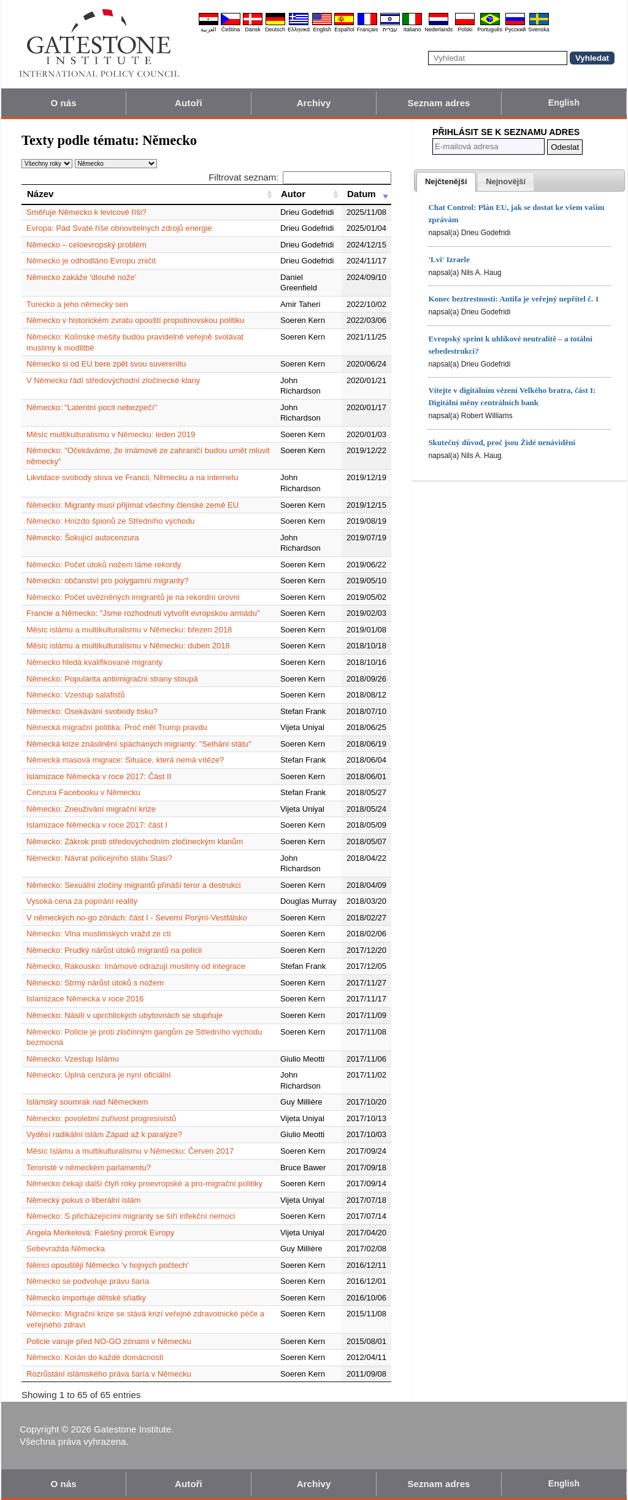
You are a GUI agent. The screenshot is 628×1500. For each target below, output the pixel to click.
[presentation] (446, 182)
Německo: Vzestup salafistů (75, 694)
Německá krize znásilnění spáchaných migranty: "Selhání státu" (138, 743)
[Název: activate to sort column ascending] (148, 194)
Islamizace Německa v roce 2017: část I (96, 825)
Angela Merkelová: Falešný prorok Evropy (100, 1232)
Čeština (230, 29)
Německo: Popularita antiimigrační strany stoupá (112, 678)
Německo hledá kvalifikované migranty (94, 662)
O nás (63, 103)
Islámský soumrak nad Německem (87, 1101)
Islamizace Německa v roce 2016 (85, 998)
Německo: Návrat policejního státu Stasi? (99, 858)
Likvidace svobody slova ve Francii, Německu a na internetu (132, 477)
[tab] (446, 182)
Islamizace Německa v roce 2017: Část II (98, 776)
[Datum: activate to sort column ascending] (366, 194)
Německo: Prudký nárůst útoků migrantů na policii (114, 950)
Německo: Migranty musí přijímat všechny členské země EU (132, 505)
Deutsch (275, 29)
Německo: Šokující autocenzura (82, 537)
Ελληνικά (299, 29)
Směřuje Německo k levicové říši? (86, 212)
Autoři (188, 103)
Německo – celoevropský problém (86, 244)
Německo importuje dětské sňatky (86, 1297)
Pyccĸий (515, 29)
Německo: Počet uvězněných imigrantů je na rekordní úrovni (133, 597)
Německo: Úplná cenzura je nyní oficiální (98, 1074)
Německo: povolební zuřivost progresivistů (101, 1118)
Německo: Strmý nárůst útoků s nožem (95, 982)
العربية (208, 29)
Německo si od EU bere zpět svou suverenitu (106, 363)
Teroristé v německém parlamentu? (88, 1167)
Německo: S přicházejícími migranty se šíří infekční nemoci (130, 1216)
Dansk (253, 29)
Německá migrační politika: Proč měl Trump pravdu (116, 727)
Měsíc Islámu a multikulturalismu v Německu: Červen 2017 (130, 1151)
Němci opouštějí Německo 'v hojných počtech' (107, 1265)
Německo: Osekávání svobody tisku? (92, 711)
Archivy (314, 103)
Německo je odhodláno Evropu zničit (91, 260)
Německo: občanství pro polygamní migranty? (107, 580)
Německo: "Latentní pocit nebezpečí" (91, 407)
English (322, 29)
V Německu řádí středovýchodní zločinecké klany (113, 380)
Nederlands (438, 29)
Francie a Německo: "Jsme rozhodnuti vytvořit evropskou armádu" (143, 613)
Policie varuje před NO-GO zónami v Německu (108, 1341)
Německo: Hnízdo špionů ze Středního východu (110, 521)
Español (344, 29)
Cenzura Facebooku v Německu (83, 792)
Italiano (412, 29)
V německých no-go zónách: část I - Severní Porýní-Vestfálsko (136, 917)
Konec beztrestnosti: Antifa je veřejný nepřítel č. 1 (513, 298)
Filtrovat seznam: (300, 177)
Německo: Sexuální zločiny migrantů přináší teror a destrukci (133, 885)
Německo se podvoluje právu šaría (87, 1281)
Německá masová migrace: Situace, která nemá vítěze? (125, 759)
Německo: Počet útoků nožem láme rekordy (103, 564)
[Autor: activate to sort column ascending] (308, 194)
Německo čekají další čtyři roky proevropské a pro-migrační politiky (144, 1183)
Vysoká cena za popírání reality (81, 901)
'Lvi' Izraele (449, 259)
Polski (465, 29)
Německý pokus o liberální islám (83, 1200)
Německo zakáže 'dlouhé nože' (81, 277)
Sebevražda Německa (65, 1248)
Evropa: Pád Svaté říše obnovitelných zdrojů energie (119, 228)
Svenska (539, 29)
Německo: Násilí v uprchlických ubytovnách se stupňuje (124, 1015)
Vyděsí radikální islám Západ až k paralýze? (104, 1134)
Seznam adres (438, 103)
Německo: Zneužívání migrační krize (91, 809)
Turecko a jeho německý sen (77, 304)
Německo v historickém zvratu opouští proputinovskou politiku (135, 320)
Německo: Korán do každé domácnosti (94, 1357)
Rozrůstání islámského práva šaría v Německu (108, 1373)
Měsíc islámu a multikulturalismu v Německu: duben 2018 (128, 645)
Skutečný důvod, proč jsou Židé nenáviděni (501, 442)
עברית (390, 29)
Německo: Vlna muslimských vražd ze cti (98, 933)
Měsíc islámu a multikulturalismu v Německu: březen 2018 (129, 629)
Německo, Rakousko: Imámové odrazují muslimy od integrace (135, 966)
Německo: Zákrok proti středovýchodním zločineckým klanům (134, 841)
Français (367, 29)
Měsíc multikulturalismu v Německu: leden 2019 (110, 434)
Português (489, 29)
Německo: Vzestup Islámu (72, 1058)
